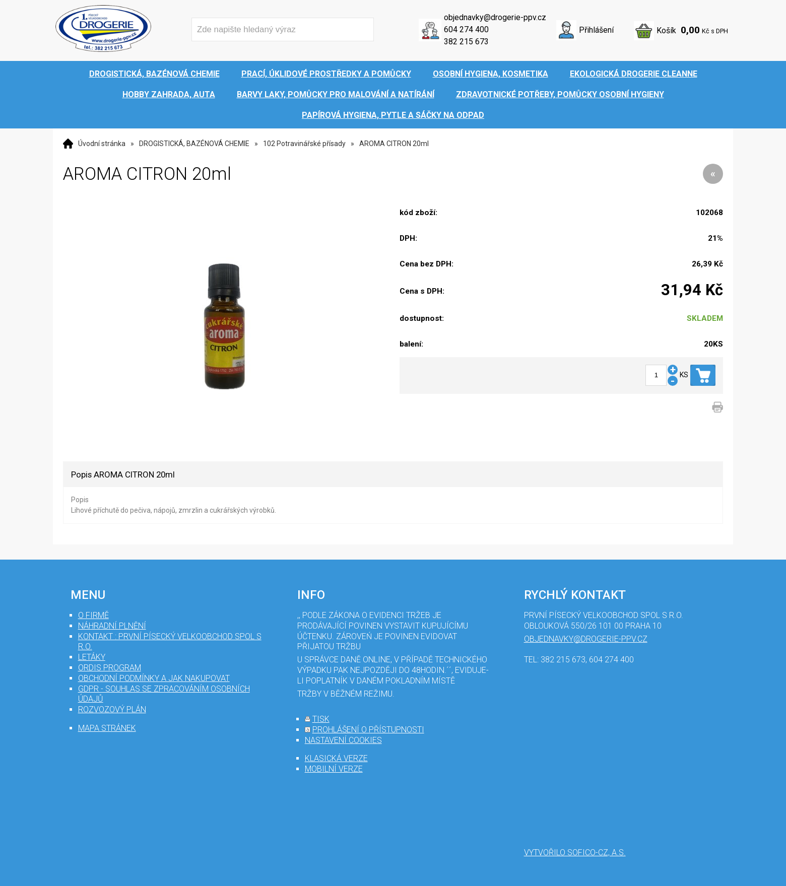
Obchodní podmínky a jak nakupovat (154, 678)
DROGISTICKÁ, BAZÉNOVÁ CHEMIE (194, 144)
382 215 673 (466, 41)
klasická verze (336, 758)
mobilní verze (334, 769)
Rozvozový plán (112, 709)
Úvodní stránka (101, 144)
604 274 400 (466, 29)
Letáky (91, 657)
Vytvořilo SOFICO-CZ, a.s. (575, 852)
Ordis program (109, 667)
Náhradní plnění (112, 626)
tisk (321, 719)
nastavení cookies (343, 740)
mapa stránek (107, 728)
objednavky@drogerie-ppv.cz (495, 17)
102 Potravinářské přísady (304, 144)
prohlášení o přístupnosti (368, 729)
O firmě (93, 615)
